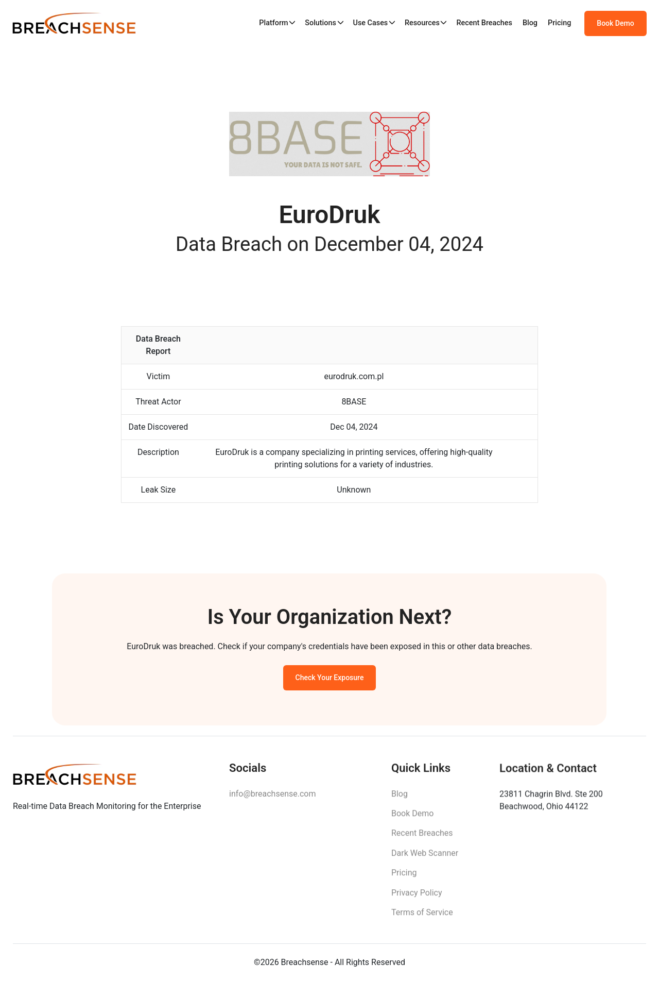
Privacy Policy (416, 896)
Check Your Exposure (330, 679)
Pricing (559, 23)
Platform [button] (273, 23)
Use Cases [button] (370, 23)
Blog (530, 23)
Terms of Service (422, 916)
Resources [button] (422, 23)
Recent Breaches (484, 23)
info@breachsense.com (272, 796)
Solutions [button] (320, 23)
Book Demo (615, 23)
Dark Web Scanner (424, 856)
